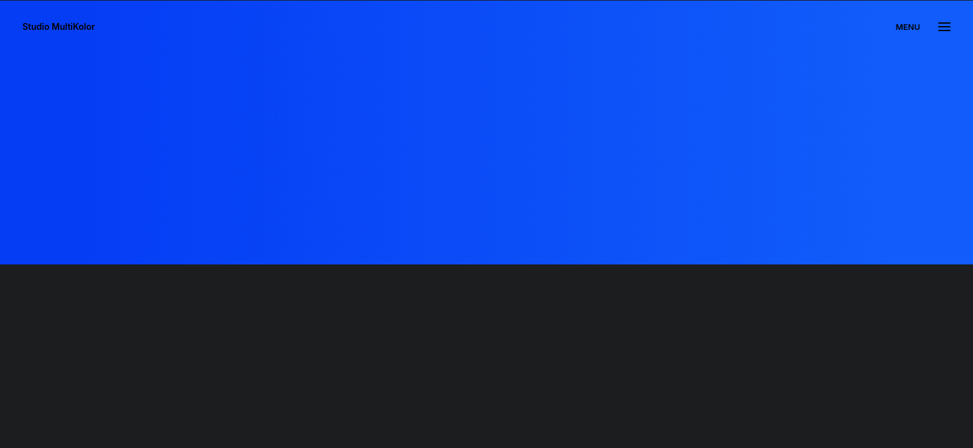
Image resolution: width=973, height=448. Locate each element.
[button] (944, 27)
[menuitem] (911, 27)
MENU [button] (908, 27)
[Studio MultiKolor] (58, 26)
